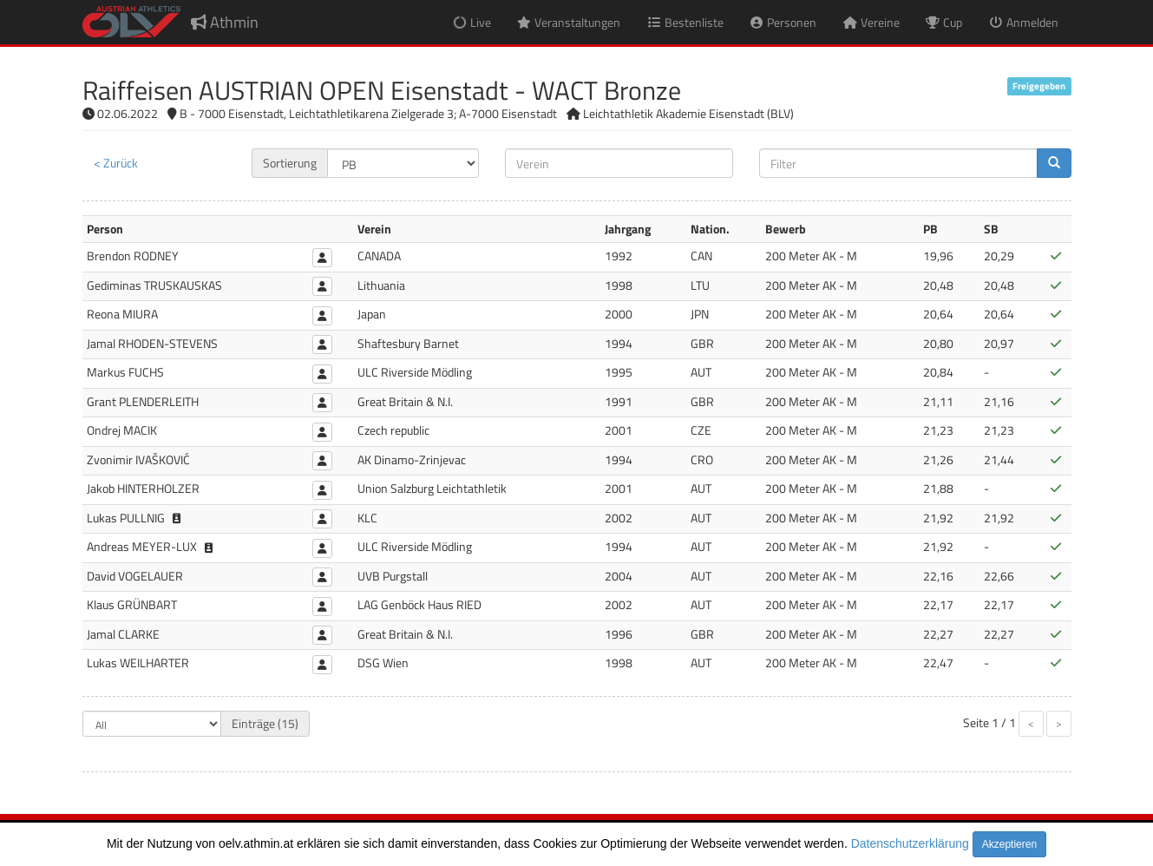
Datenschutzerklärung (910, 843)
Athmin (225, 22)
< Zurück (116, 163)
